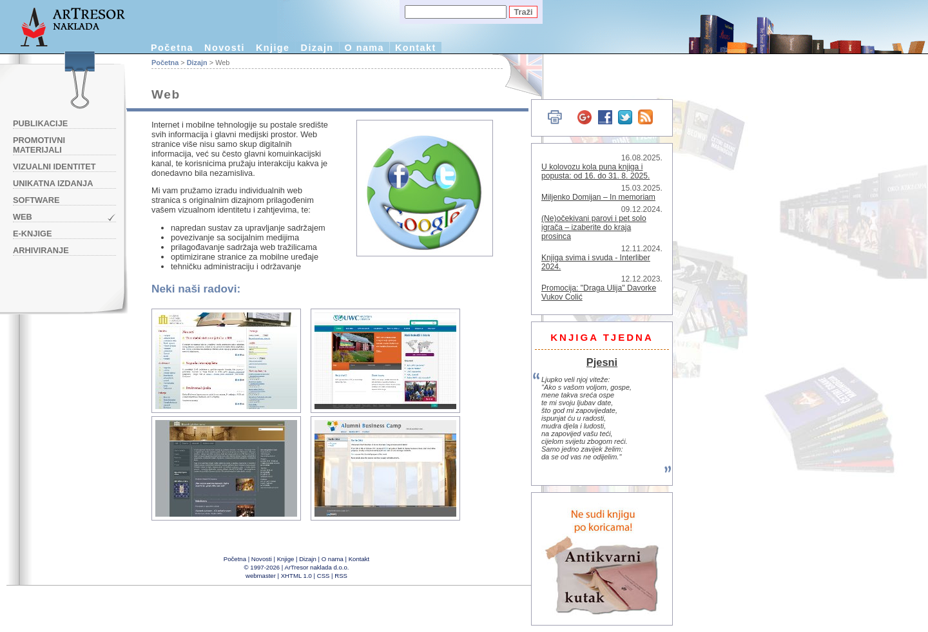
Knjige (273, 48)
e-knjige (32, 233)
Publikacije (40, 123)
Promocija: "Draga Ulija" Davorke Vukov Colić (598, 292)
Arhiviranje (41, 250)
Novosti (224, 48)
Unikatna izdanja (53, 183)
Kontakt (415, 48)
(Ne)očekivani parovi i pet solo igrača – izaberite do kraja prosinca (593, 227)
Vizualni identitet (54, 166)
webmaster (261, 575)
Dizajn (317, 48)
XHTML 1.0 (296, 575)
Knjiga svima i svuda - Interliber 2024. (595, 262)
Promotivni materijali (39, 145)
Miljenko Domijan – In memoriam (598, 197)
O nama (364, 48)
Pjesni (601, 362)
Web (22, 217)
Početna (172, 48)
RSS (340, 575)
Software (36, 200)
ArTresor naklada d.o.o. (317, 567)
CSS (323, 575)
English (516, 75)
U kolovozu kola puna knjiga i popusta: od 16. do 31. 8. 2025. (595, 171)
